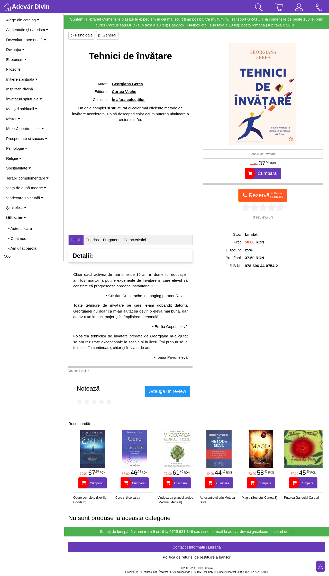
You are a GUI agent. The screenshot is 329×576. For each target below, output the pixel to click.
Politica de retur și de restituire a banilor (196, 557)
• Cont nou (17, 238)
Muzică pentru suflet (25, 128)
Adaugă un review (167, 391)
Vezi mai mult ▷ (79, 371)
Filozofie (13, 69)
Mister (13, 119)
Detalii (76, 240)
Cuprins (92, 240)
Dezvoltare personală (26, 39)
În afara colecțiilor (128, 99)
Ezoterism (16, 59)
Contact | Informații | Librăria (196, 547)
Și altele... (16, 207)
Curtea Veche (124, 91)
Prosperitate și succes (26, 138)
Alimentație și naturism (27, 29)
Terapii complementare (27, 178)
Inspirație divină (19, 89)
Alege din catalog (22, 20)
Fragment (111, 240)
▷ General (107, 35)
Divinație (15, 49)
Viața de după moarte (26, 188)
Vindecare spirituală (24, 198)
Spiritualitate (18, 168)
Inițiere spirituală (22, 79)
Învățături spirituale (24, 99)
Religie (13, 158)
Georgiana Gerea (127, 84)
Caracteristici (135, 240)
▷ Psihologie (82, 35)
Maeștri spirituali (22, 109)
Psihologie (16, 148)
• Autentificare (20, 228)
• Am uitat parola (22, 248)
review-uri (264, 217)
